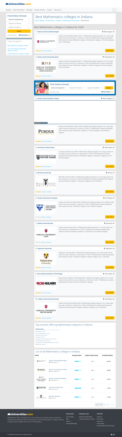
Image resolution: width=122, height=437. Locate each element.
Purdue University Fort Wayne (47, 198)
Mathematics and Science (71, 20)
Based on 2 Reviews (46, 267)
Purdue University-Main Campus (48, 98)
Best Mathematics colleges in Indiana (18, 45)
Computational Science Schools (42, 340)
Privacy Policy (100, 419)
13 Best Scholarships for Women (87, 419)
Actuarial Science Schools (41, 335)
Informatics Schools (40, 337)
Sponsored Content (12, 35)
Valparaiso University (44, 248)
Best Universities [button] (18, 10)
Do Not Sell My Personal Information (106, 425)
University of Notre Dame (46, 147)
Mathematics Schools (40, 331)
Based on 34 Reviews (47, 141)
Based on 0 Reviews (46, 217)
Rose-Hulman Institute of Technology (49, 274)
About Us (68, 421)
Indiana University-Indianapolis (48, 57)
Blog (67, 419)
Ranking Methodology (71, 423)
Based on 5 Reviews (46, 76)
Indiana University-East (45, 223)
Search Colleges (70, 417)
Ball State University (44, 173)
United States (50, 20)
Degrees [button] (8, 10)
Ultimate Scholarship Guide (85, 417)
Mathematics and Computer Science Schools (45, 339)
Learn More (109, 51)
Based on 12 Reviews (47, 192)
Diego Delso (43, 123)
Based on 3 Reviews (46, 318)
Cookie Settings (100, 423)
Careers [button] (49, 10)
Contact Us (99, 417)
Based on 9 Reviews (46, 166)
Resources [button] (57, 10)
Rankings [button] (29, 10)
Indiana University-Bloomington (48, 32)
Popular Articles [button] (40, 10)
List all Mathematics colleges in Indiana (18, 54)
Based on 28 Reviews (47, 51)
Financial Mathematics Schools (42, 333)
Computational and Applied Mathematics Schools (47, 342)
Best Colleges (39, 20)
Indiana (58, 20)
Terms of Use (100, 421)
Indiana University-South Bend (48, 299)
